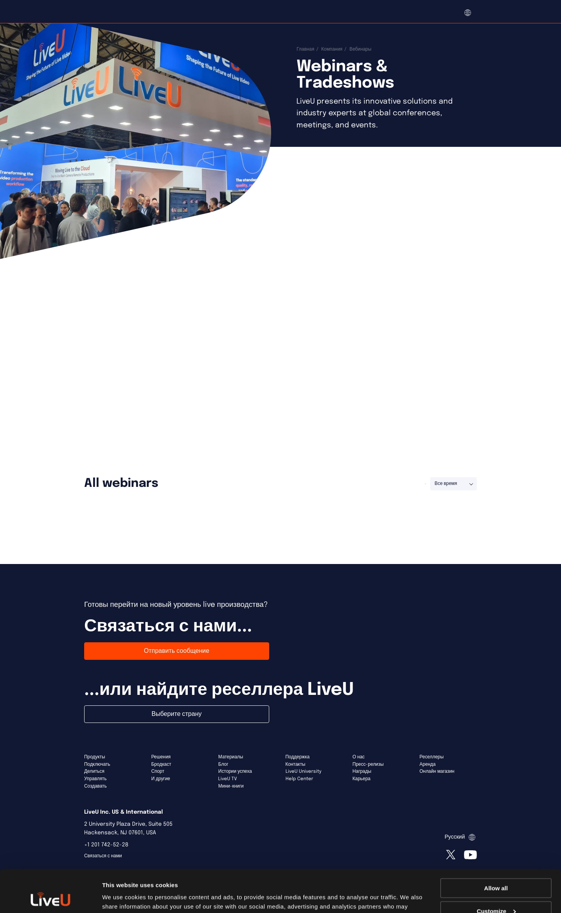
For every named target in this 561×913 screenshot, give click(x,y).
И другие (160, 779)
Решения (161, 757)
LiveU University (303, 771)
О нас (359, 757)
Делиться (94, 771)
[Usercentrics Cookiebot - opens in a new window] (50, 898)
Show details (120, 897)
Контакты (295, 764)
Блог (223, 764)
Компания (331, 49)
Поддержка (298, 757)
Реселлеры (432, 757)
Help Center (299, 779)
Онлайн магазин (437, 771)
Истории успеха (235, 771)
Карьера (361, 779)
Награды (362, 771)
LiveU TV (227, 779)
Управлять (95, 779)
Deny (496, 893)
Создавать (95, 786)
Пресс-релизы (368, 764)
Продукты (94, 757)
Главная (305, 49)
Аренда (428, 764)
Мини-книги (230, 786)
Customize (496, 871)
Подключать (97, 764)
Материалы (230, 757)
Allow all (496, 848)
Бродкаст (161, 764)
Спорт (157, 771)
